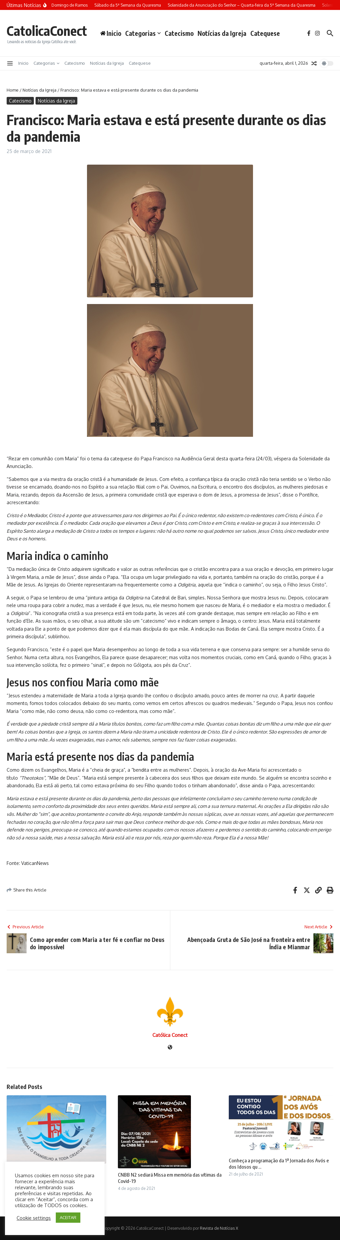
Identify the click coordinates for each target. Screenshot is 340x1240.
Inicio (23, 63)
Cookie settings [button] (34, 1218)
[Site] (170, 1047)
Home (13, 90)
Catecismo (179, 33)
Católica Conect (170, 1035)
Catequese (265, 33)
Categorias (143, 33)
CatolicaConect (47, 30)
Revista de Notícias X (219, 1228)
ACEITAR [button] (68, 1217)
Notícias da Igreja (222, 33)
